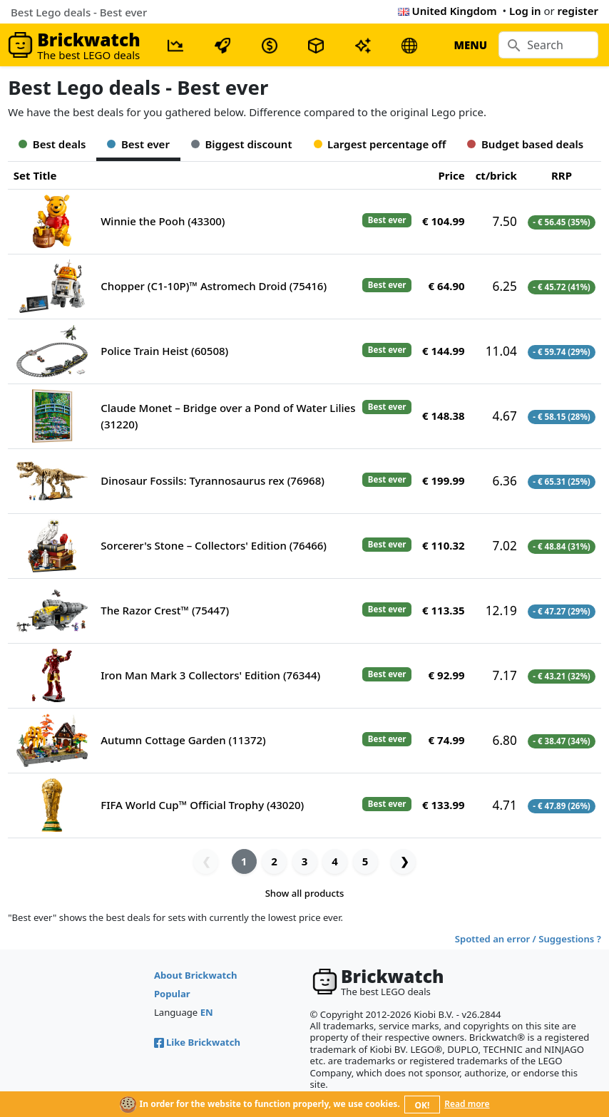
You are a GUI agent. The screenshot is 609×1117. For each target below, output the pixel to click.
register (578, 11)
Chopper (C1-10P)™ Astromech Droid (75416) (214, 286)
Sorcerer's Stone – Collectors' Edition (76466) (214, 545)
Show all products (304, 893)
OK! (422, 1105)
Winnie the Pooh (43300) (163, 221)
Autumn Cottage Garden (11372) (183, 740)
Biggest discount (241, 144)
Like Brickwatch (197, 1042)
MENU (470, 45)
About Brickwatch (195, 975)
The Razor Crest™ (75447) (165, 610)
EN (206, 1012)
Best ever (138, 144)
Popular (172, 993)
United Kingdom (447, 11)
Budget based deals (525, 144)
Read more (466, 1104)
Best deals (52, 144)
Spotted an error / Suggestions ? (528, 938)
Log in (525, 11)
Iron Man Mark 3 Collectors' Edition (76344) (210, 675)
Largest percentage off (380, 144)
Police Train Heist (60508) (164, 351)
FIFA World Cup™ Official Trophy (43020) (202, 805)
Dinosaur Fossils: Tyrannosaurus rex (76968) (212, 480)
